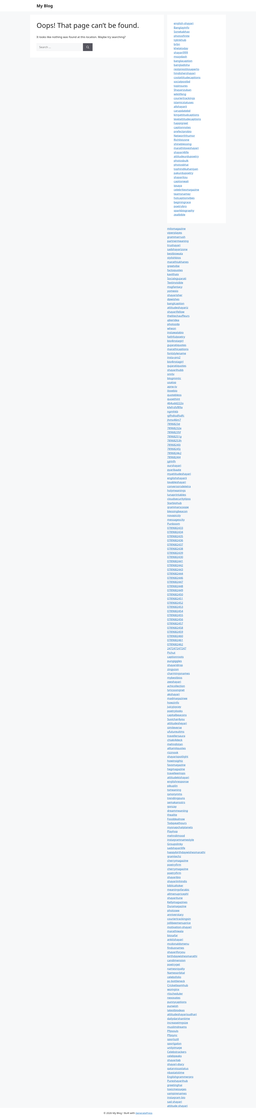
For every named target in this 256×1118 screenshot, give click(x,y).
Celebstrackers (176, 1052)
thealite (172, 815)
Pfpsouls (172, 1031)
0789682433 (175, 528)
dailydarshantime (178, 1018)
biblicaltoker (175, 885)
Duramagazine (176, 906)
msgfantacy (174, 287)
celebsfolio (174, 977)
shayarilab (174, 1060)
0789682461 (175, 640)
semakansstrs (176, 802)
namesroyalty (176, 968)
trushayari (173, 245)
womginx (173, 989)
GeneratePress (144, 1113)
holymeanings (176, 490)
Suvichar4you (176, 719)
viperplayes (174, 232)
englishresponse (178, 781)
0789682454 (175, 611)
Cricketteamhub (177, 985)
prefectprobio (183, 131)
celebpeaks (174, 1056)
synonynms (174, 794)
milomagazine (176, 228)
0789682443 (175, 569)
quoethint (173, 399)
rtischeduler (175, 993)
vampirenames (177, 1093)
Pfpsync (172, 1035)
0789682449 (175, 590)
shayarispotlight (177, 756)
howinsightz (175, 761)
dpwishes (173, 299)
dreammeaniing (177, 810)
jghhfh (171, 461)
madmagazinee (177, 698)
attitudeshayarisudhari (182, 1014)
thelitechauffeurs (178, 316)
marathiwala (175, 931)
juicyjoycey (174, 706)
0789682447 (175, 582)
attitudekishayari (178, 777)
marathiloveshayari (186, 148)
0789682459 (175, 632)
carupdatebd (182, 111)
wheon (171, 328)
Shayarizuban (182, 90)
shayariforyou (176, 952)
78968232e (174, 428)
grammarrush (176, 237)
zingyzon (173, 669)
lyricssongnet (175, 690)
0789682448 (175, 586)
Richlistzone (181, 140)
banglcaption (175, 303)
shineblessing (183, 144)
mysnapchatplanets (180, 827)
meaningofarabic (178, 889)
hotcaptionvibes (184, 198)
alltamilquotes (176, 748)
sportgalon (174, 1043)
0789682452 (175, 603)
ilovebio (172, 390)
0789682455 (175, 615)
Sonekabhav (182, 31)
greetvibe (173, 266)
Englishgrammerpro (180, 1077)
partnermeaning (178, 241)
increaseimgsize (177, 1022)
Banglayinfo (181, 27)
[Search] (88, 47)
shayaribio (174, 877)
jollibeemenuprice (179, 923)
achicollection (176, 686)
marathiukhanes (178, 262)
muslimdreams (177, 1027)
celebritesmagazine (186, 189)
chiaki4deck (174, 740)
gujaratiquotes (176, 345)
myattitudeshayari (179, 474)
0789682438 (175, 548)
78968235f (174, 432)
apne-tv (172, 386)
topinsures (181, 86)
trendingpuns (176, 798)
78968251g (174, 436)
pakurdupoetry (183, 173)
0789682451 (175, 598)
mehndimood (176, 835)
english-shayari (183, 23)
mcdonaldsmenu (178, 943)
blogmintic (174, 378)
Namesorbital (176, 973)
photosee (173, 910)
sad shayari (174, 1101)
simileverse (174, 727)
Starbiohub (174, 503)
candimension (176, 960)
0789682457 (175, 623)
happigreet (181, 123)
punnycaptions (176, 1002)
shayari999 (181, 52)
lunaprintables (176, 494)
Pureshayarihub (177, 1081)
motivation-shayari (179, 927)
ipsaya (178, 185)
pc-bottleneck (176, 981)
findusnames (175, 948)
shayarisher (174, 295)
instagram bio (176, 1097)
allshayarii (180, 106)
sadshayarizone (177, 249)
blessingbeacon (177, 511)
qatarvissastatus (177, 1068)
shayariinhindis (177, 881)
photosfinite (182, 36)
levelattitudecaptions (187, 119)
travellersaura (176, 736)
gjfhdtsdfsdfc (175, 415)
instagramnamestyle (180, 839)
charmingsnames (178, 673)
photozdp (173, 324)
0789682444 (175, 573)
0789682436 (175, 540)
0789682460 (175, 636)
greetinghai (174, 1085)
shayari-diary (175, 1064)
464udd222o (175, 403)
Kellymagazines (177, 902)
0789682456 (175, 619)
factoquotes (175, 270)
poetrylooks (175, 711)
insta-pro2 (173, 357)
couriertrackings (184, 98)
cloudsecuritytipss (179, 499)
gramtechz (174, 856)
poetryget (173, 964)
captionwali (181, 181)
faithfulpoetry (176, 336)
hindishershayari (184, 73)
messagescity (176, 519)
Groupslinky (175, 844)
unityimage (174, 1047)
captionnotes (182, 127)
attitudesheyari (177, 723)
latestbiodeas (176, 1010)
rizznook (172, 752)
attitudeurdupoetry (186, 156)
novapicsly (174, 515)
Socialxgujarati (176, 278)
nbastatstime (175, 1072)
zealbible (179, 214)
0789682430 (175, 557)
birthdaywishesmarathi (182, 956)
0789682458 (175, 628)
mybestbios (174, 677)
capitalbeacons (177, 715)
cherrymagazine (177, 860)
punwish (172, 1006)
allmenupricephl (177, 894)
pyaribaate (174, 470)
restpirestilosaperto (186, 69)
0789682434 (175, 532)
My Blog (45, 5)
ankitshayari (175, 939)
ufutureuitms (175, 731)
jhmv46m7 (174, 420)
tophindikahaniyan (186, 169)
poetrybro (180, 206)
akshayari (173, 694)
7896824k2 (174, 453)
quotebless (174, 395)
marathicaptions (177, 349)
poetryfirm (174, 864)
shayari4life (181, 152)
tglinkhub (180, 40)
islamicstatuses (183, 102)
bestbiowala (175, 253)
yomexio (172, 291)
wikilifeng (180, 94)
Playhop (172, 831)
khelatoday (181, 48)
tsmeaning (174, 790)
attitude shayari (177, 1106)
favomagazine (176, 765)
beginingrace (182, 202)
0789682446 (175, 578)
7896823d (173, 424)
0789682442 (175, 565)
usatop (171, 382)
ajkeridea (173, 320)
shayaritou (181, 177)
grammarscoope (178, 507)
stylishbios (174, 257)
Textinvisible (175, 282)
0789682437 (175, 544)
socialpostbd (182, 81)
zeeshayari (174, 681)
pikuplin (172, 786)
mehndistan (175, 744)
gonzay (171, 806)
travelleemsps (176, 773)
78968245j (174, 449)
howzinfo (173, 702)
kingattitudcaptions (186, 115)
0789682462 (175, 644)
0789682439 (175, 553)
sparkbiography (184, 210)
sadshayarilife (176, 848)
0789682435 (175, 536)
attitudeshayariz (177, 307)
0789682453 (175, 607)
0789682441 (175, 561)
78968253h (174, 440)
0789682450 (175, 594)
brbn (177, 44)
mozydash (180, 56)
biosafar (172, 935)
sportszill (173, 1039)
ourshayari (174, 465)
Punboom (173, 523)
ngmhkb (172, 411)
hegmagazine (176, 769)
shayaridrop (175, 665)
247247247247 (176, 648)
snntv (170, 374)
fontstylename (176, 353)
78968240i (174, 445)
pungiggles (174, 661)
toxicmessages (176, 1089)
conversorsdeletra (179, 486)
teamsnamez (182, 194)
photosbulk (181, 160)
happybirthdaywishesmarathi (186, 852)
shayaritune (175, 898)
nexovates (173, 997)
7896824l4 (174, 457)
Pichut (171, 652)
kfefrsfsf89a (175, 407)
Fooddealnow (176, 819)
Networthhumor (184, 135)
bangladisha (182, 65)
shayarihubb (175, 370)
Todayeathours (177, 823)
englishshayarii (177, 478)
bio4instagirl (175, 341)
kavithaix (173, 274)
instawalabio (175, 332)
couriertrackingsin (179, 919)
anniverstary (175, 914)
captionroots (175, 657)
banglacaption (183, 61)
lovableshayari (176, 482)
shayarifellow (175, 312)
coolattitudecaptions (187, 77)
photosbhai (181, 164)
